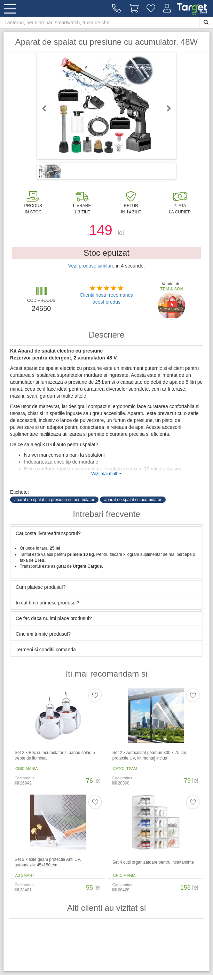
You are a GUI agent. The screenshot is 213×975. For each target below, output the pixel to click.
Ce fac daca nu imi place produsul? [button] (54, 618)
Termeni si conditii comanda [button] (46, 649)
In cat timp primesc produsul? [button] (47, 602)
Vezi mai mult (106, 473)
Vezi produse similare (91, 266)
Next (165, 108)
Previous (47, 108)
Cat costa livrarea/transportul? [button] (48, 533)
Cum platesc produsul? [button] (40, 587)
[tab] (106, 533)
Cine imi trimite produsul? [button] (43, 634)
